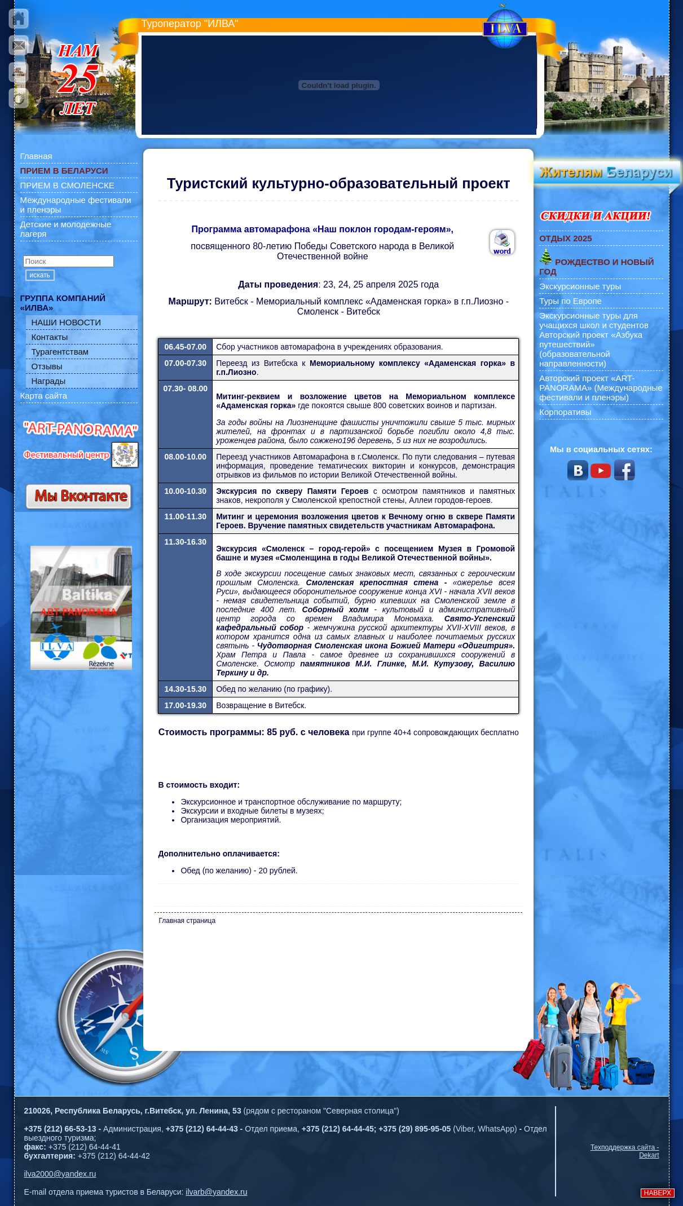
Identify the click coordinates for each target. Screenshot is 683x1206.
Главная (36, 156)
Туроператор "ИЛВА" (190, 23)
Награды (49, 381)
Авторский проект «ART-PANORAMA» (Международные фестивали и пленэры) (601, 387)
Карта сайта (44, 395)
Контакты (50, 337)
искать (40, 275)
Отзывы (47, 366)
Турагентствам (60, 351)
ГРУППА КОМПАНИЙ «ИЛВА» (63, 302)
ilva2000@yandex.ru (60, 1173)
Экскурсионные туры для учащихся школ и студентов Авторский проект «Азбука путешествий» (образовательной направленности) (594, 339)
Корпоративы (565, 412)
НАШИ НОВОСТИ (67, 322)
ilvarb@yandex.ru (216, 1191)
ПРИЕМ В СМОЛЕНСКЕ (67, 185)
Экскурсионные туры (580, 286)
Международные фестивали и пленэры (75, 204)
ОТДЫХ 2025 (565, 238)
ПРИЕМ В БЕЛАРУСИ (64, 170)
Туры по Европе (570, 301)
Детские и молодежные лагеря (66, 228)
